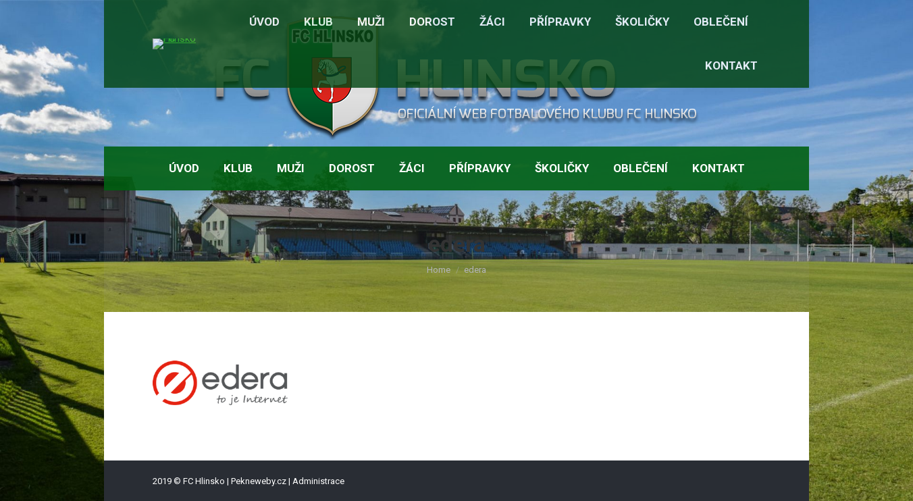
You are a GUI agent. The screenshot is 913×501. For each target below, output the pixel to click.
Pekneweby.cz (258, 481)
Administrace (318, 481)
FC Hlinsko (204, 481)
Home (438, 270)
